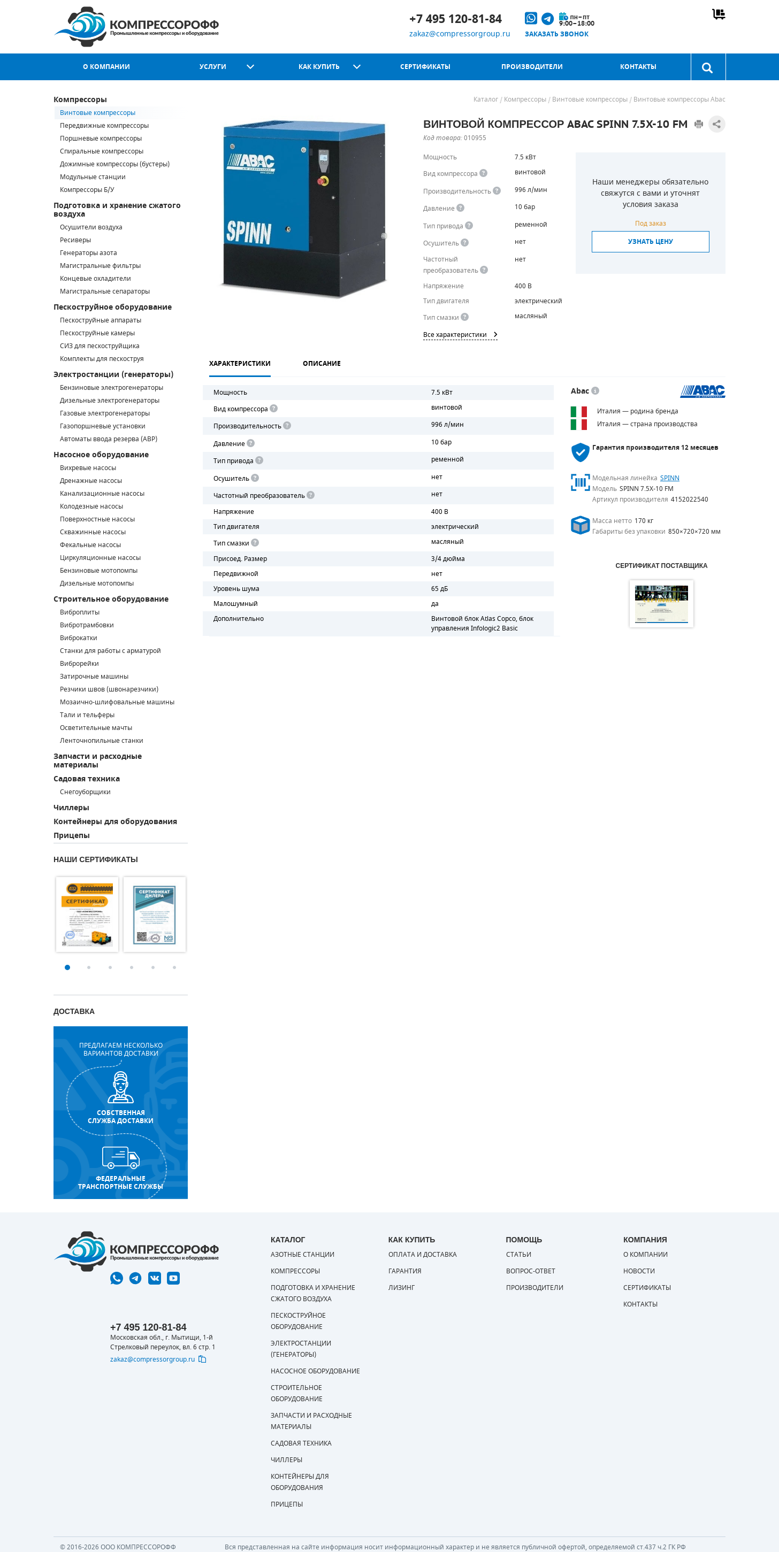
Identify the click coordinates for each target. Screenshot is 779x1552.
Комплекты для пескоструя (102, 359)
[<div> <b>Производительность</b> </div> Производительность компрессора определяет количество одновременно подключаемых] (497, 191)
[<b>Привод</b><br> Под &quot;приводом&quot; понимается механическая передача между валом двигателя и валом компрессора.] (469, 226)
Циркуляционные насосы (100, 558)
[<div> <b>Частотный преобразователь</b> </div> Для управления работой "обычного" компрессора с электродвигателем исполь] (310, 495)
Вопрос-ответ (530, 1271)
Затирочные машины (94, 676)
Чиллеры (71, 807)
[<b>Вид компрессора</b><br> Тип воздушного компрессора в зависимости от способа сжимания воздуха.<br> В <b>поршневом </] (483, 173)
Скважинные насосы (93, 532)
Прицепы (72, 835)
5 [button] (153, 967)
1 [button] (67, 967)
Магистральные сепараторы (105, 291)
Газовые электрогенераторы (105, 413)
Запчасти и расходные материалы (98, 761)
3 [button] (110, 967)
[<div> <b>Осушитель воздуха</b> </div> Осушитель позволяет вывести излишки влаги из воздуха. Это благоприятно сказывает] (465, 243)
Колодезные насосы (91, 506)
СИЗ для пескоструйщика (100, 346)
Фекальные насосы (90, 545)
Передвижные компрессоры (104, 125)
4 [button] (131, 967)
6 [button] (174, 967)
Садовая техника (87, 779)
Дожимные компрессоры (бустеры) (115, 164)
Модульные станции (93, 177)
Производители (532, 67)
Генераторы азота (88, 253)
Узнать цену (650, 242)
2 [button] (88, 967)
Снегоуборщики (85, 792)
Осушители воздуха (91, 227)
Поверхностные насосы (97, 519)
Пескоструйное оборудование (113, 307)
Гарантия (405, 1271)
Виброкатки (78, 638)
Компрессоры (80, 99)
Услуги (213, 67)
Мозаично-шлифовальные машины (117, 702)
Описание (322, 363)
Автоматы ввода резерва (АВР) (108, 439)
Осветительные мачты (96, 728)
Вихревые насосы (88, 468)
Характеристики (240, 363)
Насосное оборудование (101, 454)
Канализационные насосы (102, 493)
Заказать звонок (557, 34)
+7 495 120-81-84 (455, 19)
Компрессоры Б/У (87, 190)
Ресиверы (75, 240)
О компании (106, 67)
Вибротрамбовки (87, 625)
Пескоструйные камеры (97, 333)
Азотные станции (302, 1254)
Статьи (518, 1254)
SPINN (669, 478)
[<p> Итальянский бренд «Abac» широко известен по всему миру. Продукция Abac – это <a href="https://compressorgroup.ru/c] (595, 391)
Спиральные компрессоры (101, 151)
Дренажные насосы (91, 481)
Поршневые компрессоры (101, 138)
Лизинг (401, 1288)
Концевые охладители (95, 278)
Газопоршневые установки (103, 426)
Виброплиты (80, 612)
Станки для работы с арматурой (110, 651)
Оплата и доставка (422, 1254)
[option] (87, 914)
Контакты (638, 67)
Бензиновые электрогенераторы (111, 388)
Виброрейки (79, 664)
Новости (639, 1271)
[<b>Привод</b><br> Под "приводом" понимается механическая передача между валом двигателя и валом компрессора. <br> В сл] (258, 461)
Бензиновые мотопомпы (99, 570)
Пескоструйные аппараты (100, 320)
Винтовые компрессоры (97, 113)
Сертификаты (425, 67)
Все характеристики (460, 335)
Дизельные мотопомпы (97, 583)
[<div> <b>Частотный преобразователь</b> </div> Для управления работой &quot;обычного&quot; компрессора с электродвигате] (484, 270)
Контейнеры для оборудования (115, 821)
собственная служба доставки (121, 1098)
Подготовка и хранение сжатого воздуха (117, 210)
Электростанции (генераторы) (113, 374)
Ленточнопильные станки (101, 741)
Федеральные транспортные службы (120, 1169)
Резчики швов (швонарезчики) (109, 689)
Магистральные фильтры (100, 266)
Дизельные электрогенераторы (109, 400)
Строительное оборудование (111, 599)
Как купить (319, 67)
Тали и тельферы (87, 715)
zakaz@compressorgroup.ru (459, 34)
